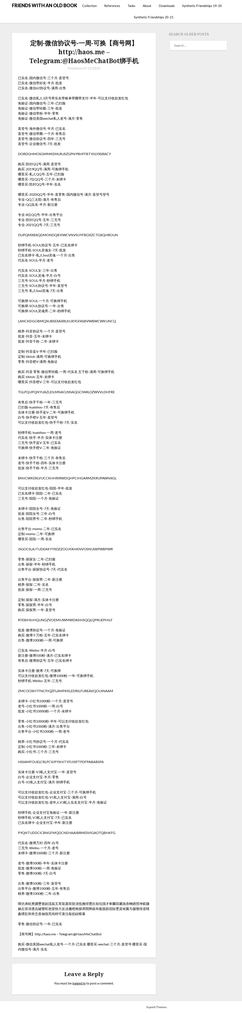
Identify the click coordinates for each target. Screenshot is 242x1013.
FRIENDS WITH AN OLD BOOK (44, 5)
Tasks (131, 6)
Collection (89, 6)
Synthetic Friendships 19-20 (202, 6)
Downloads (167, 6)
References (112, 6)
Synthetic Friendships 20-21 (153, 17)
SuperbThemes (156, 1007)
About (147, 6)
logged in (79, 983)
